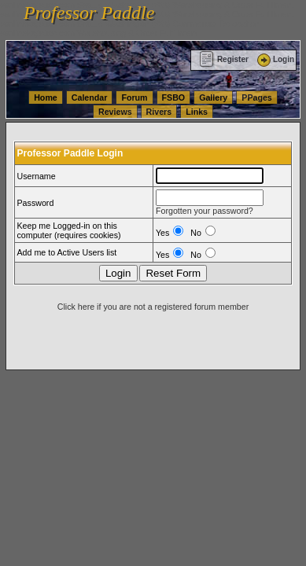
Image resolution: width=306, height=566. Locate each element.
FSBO (174, 97)
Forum (134, 97)
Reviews (115, 111)
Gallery (213, 97)
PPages (256, 97)
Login (274, 59)
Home (45, 97)
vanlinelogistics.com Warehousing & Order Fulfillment (99, 33)
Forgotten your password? (204, 210)
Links (197, 111)
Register (224, 59)
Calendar (90, 97)
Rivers (159, 111)
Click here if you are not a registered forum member (153, 306)
